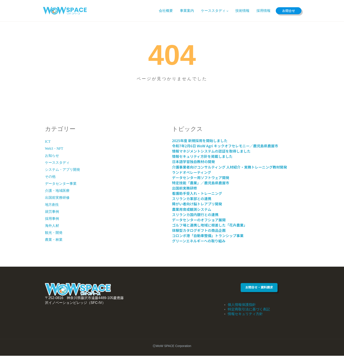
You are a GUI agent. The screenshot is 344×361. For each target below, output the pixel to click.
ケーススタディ (57, 162)
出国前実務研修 (57, 197)
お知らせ (52, 155)
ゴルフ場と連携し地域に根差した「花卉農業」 (216, 230)
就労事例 (52, 211)
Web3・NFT (54, 148)
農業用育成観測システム (195, 214)
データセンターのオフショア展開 (203, 225)
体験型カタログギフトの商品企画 (203, 235)
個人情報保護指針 (242, 310)
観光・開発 (54, 232)
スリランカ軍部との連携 (195, 204)
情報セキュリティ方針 (245, 319)
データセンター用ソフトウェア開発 (205, 183)
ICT (48, 141)
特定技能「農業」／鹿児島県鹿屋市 (205, 188)
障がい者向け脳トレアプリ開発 (201, 209)
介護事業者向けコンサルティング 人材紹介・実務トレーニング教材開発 (235, 170)
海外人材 (52, 225)
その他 (50, 176)
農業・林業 (54, 239)
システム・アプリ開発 (62, 169)
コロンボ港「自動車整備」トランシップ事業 (213, 241)
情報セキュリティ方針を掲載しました (207, 156)
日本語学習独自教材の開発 (197, 161)
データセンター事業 (61, 183)
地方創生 (52, 204)
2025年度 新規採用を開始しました (204, 140)
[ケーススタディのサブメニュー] (226, 11)
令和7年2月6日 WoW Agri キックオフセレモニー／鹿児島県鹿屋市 (233, 146)
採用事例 (52, 218)
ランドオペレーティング (195, 177)
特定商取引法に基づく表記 (249, 314)
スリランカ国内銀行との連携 (199, 220)
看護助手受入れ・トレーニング (201, 198)
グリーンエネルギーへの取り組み (203, 246)
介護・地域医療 (57, 190)
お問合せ (288, 10)
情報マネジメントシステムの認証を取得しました (218, 151)
